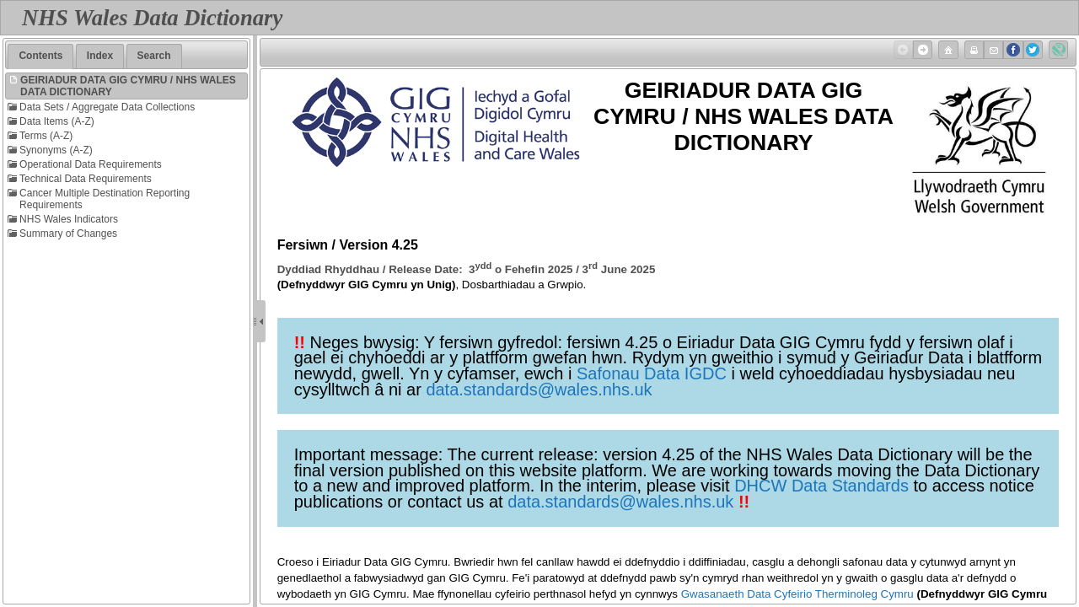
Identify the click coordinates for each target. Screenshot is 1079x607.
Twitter (1031, 49)
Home (946, 49)
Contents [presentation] (40, 56)
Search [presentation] (154, 56)
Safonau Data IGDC (652, 373)
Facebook (1011, 49)
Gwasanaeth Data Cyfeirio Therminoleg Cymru (797, 594)
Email (992, 49)
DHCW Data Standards (821, 485)
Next (921, 49)
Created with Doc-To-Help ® (1057, 49)
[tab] (40, 56)
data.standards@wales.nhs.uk (539, 389)
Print (972, 49)
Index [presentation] (100, 56)
